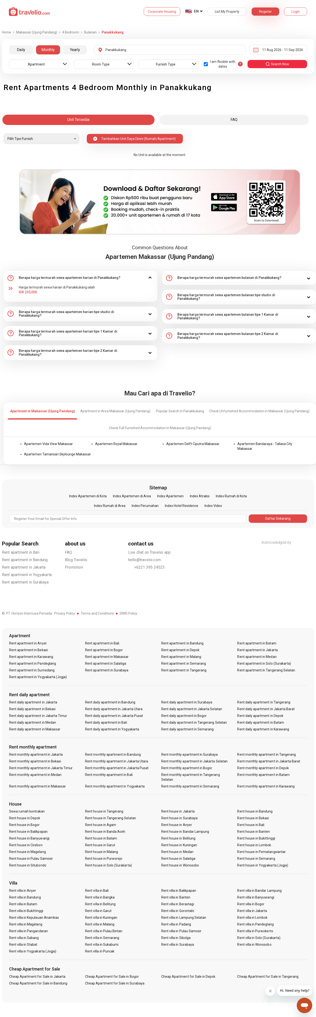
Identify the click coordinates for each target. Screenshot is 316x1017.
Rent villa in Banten (175, 897)
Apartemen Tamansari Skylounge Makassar (57, 454)
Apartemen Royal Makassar (116, 444)
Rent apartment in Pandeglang (32, 663)
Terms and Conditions (97, 613)
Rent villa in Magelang (25, 924)
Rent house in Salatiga (178, 858)
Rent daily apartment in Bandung (110, 702)
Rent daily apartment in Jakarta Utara (114, 709)
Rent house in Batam (101, 838)
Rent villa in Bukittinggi (26, 911)
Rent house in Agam (100, 825)
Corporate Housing (162, 11)
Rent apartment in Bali (20, 552)
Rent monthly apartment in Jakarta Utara (116, 761)
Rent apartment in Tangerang (183, 670)
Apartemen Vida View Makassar (48, 444)
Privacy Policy (64, 613)
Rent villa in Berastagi (177, 904)
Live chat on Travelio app (149, 552)
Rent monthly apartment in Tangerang (266, 754)
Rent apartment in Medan (256, 657)
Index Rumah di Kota (231, 496)
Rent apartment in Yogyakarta (27, 574)
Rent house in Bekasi (253, 818)
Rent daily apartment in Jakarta (33, 702)
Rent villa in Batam (23, 904)
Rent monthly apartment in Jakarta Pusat (117, 768)
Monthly (48, 49)
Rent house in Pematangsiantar (261, 852)
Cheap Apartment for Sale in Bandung (38, 983)
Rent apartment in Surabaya (25, 582)
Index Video (213, 506)
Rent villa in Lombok (252, 917)
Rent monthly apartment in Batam (263, 775)
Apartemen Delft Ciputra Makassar (192, 444)
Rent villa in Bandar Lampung (259, 890)
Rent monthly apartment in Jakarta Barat (268, 761)
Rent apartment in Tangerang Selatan (266, 670)
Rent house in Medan (177, 852)
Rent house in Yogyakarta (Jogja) (262, 865)
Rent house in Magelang (27, 852)
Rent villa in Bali (97, 890)
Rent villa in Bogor (250, 904)
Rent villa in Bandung (25, 897)
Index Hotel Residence (181, 506)
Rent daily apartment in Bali (106, 722)
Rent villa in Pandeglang (255, 924)
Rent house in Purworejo (103, 858)
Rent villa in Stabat (23, 944)
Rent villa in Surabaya (177, 944)
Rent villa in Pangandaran (28, 931)
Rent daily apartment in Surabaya (186, 702)
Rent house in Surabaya (179, 818)
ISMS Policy (128, 613)
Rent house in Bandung (255, 811)
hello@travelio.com (144, 560)
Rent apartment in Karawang (31, 657)
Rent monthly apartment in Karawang (266, 786)
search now (277, 64)
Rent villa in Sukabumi (101, 944)
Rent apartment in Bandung (25, 560)
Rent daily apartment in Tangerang (263, 702)
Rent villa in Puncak (99, 951)
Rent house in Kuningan (179, 845)
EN (196, 11)
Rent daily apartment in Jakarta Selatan (191, 709)
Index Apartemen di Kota (88, 496)
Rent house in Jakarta (178, 811)
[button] (80, 278)
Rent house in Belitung (178, 838)
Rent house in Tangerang (104, 811)
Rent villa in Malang (99, 924)
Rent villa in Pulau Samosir (181, 931)
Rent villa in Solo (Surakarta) (258, 938)
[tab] (80, 278)
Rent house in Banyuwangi (29, 838)
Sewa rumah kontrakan (27, 811)
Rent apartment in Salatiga (105, 663)
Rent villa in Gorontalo (177, 911)
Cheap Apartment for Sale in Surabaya (114, 983)
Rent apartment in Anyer (28, 643)
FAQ (68, 552)
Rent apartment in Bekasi (28, 650)
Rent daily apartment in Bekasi (32, 709)
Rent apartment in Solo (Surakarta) (264, 663)
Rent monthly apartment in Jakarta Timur (41, 768)
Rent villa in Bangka (100, 897)
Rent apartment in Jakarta (24, 567)
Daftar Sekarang (278, 518)
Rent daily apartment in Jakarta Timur (38, 716)
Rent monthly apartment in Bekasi (35, 761)
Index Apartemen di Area (132, 496)
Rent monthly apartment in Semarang (190, 786)
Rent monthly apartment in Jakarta (36, 754)
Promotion (74, 567)
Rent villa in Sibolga (176, 938)
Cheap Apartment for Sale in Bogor (112, 976)
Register (265, 11)
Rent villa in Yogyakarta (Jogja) (32, 951)
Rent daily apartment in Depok (260, 716)
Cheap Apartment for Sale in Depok (188, 976)
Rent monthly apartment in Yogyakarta (115, 786)
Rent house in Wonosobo (180, 865)
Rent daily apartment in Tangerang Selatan (194, 722)
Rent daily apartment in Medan (32, 722)
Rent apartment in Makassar (107, 657)
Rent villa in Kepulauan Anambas (34, 917)
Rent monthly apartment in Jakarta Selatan (194, 761)
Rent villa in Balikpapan (178, 890)
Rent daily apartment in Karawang (263, 729)
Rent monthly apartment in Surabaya (189, 754)
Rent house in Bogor (24, 825)
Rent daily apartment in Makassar (35, 729)
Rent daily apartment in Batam (260, 722)
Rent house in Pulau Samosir (31, 858)
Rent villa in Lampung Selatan (183, 917)
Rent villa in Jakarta (252, 911)
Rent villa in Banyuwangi (255, 897)
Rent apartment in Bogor (104, 650)
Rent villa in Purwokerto (255, 931)
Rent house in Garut (100, 845)
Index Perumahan (145, 506)
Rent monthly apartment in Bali (109, 775)
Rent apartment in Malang (181, 657)
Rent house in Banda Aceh (105, 831)
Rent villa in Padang (176, 924)
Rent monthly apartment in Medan (35, 775)
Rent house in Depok (24, 818)
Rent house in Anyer (176, 825)
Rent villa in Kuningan (101, 917)
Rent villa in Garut (98, 911)
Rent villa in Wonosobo (254, 944)
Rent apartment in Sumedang (32, 670)
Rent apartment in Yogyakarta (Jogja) (38, 677)
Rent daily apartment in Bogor (184, 716)
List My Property (227, 11)
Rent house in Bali (250, 825)
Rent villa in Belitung (100, 904)
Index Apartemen (170, 496)
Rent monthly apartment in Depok (263, 768)
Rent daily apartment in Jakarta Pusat (114, 716)
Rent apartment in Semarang (183, 663)
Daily (21, 49)
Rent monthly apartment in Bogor (186, 768)
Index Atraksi (200, 496)
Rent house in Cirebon (26, 845)
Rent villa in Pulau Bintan (103, 931)
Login (295, 11)
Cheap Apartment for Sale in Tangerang (267, 976)
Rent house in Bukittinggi (256, 838)
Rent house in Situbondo (27, 865)
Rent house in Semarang (256, 858)
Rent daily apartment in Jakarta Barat (266, 709)
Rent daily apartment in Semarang (187, 729)
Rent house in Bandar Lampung (185, 831)
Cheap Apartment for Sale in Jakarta (37, 976)
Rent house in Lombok (254, 845)
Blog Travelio (76, 560)
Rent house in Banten (253, 831)
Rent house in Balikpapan (28, 831)
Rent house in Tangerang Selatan (110, 818)
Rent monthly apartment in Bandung (113, 754)
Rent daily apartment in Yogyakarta (112, 729)
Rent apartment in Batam (256, 643)
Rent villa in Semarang (102, 938)
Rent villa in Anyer (22, 890)
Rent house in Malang (101, 852)
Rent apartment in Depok (180, 650)
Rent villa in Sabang (24, 938)
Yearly (75, 49)
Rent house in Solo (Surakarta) (108, 865)
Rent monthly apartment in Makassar (37, 786)
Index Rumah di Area (109, 506)
